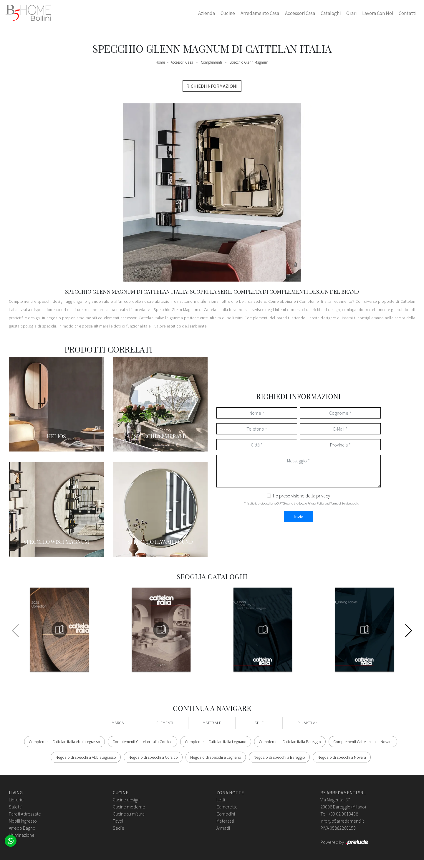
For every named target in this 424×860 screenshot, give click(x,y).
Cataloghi (331, 13)
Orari (351, 13)
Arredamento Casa (260, 13)
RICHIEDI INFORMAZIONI (212, 86)
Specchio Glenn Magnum (249, 62)
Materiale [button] (212, 722)
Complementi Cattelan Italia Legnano (215, 741)
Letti (220, 800)
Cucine (228, 13)
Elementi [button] (164, 722)
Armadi (223, 828)
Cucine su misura (129, 814)
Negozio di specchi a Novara (341, 757)
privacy (323, 496)
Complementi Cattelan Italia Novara (362, 741)
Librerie (16, 800)
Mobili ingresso (23, 821)
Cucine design (126, 800)
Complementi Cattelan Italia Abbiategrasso (64, 741)
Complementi (211, 62)
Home (160, 62)
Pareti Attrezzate (25, 814)
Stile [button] (259, 722)
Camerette (227, 807)
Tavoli (118, 821)
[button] (408, 630)
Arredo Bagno (22, 828)
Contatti (407, 13)
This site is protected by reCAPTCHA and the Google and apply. (301, 503)
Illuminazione (21, 835)
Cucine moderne (129, 807)
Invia (298, 517)
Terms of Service (340, 503)
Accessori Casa (300, 13)
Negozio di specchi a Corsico (153, 757)
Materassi (225, 821)
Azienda (206, 13)
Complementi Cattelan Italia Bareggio (290, 741)
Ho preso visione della (301, 496)
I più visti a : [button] (306, 722)
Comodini (225, 814)
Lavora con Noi (377, 13)
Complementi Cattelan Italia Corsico (142, 741)
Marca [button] (118, 722)
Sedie (118, 828)
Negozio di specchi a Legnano (215, 757)
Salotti (15, 807)
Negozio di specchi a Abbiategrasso (85, 757)
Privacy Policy (315, 503)
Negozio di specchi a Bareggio (279, 757)
